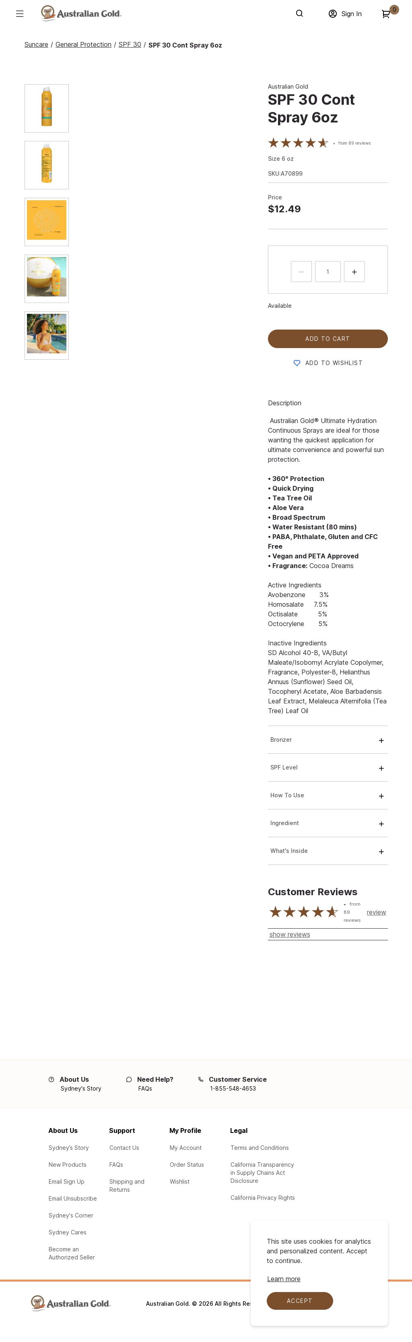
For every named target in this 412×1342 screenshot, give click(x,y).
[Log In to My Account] (185, 1147)
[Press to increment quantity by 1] (354, 271)
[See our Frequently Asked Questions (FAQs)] (116, 1164)
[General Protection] (83, 44)
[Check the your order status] (186, 1164)
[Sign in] (344, 13)
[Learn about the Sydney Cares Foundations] (67, 1232)
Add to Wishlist (334, 362)
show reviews (290, 934)
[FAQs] (145, 1088)
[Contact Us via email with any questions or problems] (124, 1147)
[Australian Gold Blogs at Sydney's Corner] (71, 1215)
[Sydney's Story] (81, 1088)
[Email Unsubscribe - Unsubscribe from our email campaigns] (72, 1198)
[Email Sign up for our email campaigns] (66, 1181)
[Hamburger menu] (19, 13)
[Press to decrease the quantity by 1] (301, 271)
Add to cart (327, 338)
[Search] (301, 13)
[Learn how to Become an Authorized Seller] (74, 1253)
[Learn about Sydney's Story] (68, 1147)
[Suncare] (36, 44)
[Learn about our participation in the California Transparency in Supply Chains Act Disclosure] (263, 1172)
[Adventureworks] (81, 15)
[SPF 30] (130, 44)
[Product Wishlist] (179, 1181)
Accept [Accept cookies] (300, 1300)
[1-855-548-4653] (233, 1088)
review (376, 912)
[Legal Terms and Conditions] (259, 1147)
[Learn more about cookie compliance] (284, 1279)
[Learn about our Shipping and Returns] (135, 1185)
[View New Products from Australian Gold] (67, 1164)
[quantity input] (328, 271)
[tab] (34, 108)
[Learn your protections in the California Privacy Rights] (262, 1197)
